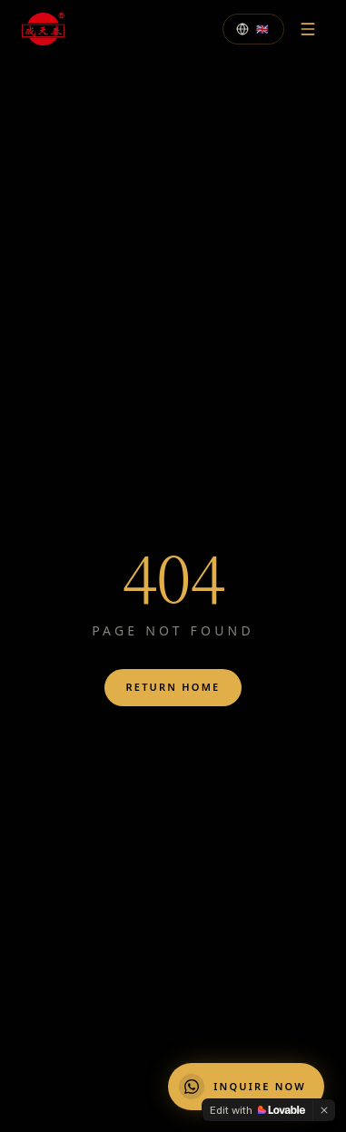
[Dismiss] (324, 1110)
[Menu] (308, 29)
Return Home (173, 687)
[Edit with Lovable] (257, 1110)
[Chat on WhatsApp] (246, 1086)
